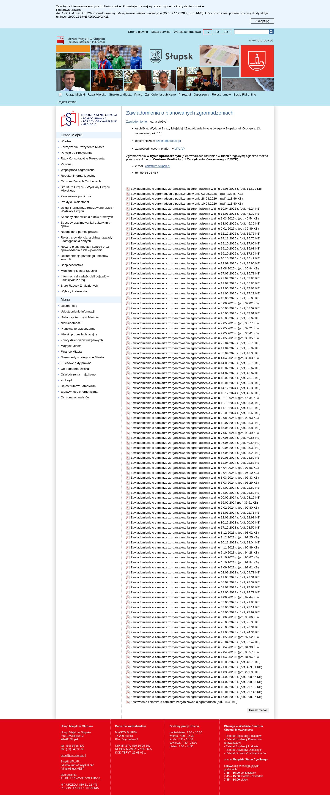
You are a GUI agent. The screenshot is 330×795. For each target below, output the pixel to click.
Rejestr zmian (67, 102)
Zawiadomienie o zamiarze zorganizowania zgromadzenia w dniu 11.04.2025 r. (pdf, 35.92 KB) (196, 348)
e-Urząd (66, 380)
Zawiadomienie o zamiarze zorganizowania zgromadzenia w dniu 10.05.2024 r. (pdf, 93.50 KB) (196, 457)
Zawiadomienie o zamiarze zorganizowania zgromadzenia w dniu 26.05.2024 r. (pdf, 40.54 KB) (196, 442)
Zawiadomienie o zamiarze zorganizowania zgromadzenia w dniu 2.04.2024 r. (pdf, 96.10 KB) (195, 472)
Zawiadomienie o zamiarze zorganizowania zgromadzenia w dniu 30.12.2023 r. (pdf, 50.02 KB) (196, 522)
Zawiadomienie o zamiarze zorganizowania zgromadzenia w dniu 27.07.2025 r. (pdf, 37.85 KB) (196, 278)
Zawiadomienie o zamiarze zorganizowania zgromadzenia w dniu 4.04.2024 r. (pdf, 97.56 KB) (195, 467)
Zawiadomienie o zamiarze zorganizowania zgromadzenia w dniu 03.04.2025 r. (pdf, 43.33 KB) (196, 353)
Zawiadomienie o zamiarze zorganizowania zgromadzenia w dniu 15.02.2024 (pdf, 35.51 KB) (194, 502)
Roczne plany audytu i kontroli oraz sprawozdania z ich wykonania (85, 248)
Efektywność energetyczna (79, 391)
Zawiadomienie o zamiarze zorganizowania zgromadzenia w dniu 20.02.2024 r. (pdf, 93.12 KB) (196, 497)
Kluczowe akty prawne (76, 363)
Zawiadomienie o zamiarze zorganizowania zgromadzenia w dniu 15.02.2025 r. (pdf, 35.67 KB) (196, 368)
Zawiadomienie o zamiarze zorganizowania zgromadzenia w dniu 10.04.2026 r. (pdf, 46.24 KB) (196, 208)
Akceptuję (262, 21)
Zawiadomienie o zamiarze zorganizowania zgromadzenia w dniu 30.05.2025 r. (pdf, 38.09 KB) (196, 308)
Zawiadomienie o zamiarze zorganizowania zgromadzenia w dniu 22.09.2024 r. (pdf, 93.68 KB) (196, 413)
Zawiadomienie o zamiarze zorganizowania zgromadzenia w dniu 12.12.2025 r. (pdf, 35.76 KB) (196, 233)
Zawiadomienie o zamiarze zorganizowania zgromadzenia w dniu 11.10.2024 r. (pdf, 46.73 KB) (196, 408)
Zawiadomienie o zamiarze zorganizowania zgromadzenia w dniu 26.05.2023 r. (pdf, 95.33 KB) (196, 622)
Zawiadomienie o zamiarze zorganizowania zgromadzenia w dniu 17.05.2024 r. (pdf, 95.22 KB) (196, 453)
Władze (66, 141)
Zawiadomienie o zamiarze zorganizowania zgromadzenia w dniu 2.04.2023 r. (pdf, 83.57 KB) (195, 652)
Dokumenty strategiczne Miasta (82, 357)
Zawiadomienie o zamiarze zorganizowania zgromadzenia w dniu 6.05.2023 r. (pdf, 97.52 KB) (195, 637)
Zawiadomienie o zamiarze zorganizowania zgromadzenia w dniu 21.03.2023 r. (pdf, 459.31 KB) (196, 667)
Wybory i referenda (74, 291)
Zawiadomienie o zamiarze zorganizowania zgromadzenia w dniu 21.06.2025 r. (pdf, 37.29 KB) (196, 293)
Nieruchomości (71, 323)
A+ (216, 31)
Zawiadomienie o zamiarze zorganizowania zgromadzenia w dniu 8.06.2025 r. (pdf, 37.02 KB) (195, 303)
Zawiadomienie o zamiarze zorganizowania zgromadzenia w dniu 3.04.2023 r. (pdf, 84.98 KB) (195, 647)
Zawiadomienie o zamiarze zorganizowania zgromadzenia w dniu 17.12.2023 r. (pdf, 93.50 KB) (196, 527)
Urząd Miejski (75, 94)
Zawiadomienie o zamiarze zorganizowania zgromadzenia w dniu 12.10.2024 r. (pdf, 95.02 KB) (196, 403)
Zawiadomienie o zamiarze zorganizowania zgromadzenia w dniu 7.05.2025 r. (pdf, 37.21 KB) (195, 328)
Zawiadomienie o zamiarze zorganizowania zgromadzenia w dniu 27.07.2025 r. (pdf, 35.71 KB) (196, 273)
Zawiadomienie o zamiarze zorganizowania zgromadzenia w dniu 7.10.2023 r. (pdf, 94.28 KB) (195, 552)
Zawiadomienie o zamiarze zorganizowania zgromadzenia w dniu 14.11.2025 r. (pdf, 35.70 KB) (196, 238)
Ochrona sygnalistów (75, 397)
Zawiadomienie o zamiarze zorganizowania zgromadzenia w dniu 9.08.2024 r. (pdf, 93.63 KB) (195, 417)
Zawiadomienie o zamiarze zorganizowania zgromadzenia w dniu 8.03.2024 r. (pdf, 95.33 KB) (195, 477)
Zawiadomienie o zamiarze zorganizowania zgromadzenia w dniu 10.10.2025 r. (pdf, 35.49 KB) (196, 258)
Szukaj (271, 32)
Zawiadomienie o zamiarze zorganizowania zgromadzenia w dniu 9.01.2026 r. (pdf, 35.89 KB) (195, 228)
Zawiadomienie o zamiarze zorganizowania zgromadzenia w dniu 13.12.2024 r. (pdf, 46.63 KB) (196, 393)
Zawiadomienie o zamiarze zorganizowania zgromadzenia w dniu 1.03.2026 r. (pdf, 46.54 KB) (195, 218)
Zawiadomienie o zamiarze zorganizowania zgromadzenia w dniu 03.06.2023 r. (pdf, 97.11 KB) (196, 607)
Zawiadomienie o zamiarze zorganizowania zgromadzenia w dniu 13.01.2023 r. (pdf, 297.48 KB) (196, 692)
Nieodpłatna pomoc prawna (79, 231)
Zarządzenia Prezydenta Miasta (82, 147)
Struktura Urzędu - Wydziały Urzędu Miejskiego (85, 188)
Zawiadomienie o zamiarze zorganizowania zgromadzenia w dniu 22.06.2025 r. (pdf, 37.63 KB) (196, 288)
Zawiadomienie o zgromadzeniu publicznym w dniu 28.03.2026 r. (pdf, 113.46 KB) (187, 198)
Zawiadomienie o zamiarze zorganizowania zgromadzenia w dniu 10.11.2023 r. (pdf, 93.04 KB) (196, 542)
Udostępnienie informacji (78, 311)
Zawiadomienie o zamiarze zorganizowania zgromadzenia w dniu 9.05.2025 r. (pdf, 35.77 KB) (195, 323)
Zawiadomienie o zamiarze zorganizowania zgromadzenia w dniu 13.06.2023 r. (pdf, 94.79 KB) (196, 592)
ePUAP (180, 148)
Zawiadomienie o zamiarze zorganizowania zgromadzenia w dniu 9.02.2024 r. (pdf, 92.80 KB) (195, 507)
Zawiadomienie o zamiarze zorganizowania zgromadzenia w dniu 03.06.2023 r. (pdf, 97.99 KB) (196, 612)
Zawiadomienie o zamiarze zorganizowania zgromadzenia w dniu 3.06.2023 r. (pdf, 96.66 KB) (195, 617)
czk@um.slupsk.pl (168, 141)
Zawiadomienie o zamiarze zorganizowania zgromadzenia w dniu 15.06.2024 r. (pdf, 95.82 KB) (196, 428)
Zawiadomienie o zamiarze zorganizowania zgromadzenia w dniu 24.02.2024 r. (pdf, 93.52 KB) (196, 492)
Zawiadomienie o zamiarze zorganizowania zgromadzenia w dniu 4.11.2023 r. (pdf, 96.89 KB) (195, 547)
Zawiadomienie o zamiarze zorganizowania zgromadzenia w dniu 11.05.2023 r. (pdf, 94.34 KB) (196, 632)
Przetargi (185, 94)
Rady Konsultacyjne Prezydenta (82, 158)
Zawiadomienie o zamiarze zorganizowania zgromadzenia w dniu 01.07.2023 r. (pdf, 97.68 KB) (196, 587)
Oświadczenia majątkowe (78, 374)
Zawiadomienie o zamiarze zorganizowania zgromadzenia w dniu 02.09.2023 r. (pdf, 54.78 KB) (196, 572)
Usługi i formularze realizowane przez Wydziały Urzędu (87, 209)
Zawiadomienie (136, 121)
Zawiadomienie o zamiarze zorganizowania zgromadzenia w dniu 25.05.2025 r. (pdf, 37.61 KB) (196, 313)
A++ (226, 31)
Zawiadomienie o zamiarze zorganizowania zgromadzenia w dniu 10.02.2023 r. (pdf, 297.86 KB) (196, 687)
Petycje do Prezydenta (76, 152)
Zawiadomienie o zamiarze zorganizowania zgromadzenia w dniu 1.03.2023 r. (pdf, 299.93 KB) (196, 672)
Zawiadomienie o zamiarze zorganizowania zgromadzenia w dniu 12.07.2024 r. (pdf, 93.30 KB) (196, 423)
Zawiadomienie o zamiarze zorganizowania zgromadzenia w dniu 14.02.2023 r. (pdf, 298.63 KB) (196, 682)
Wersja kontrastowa (187, 31)
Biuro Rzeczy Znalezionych (79, 285)
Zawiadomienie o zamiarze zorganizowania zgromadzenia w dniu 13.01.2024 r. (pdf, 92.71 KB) (196, 512)
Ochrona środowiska (75, 368)
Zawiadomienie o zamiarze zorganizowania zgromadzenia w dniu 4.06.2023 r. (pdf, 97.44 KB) (195, 597)
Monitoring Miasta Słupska (79, 270)
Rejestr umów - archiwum (78, 386)
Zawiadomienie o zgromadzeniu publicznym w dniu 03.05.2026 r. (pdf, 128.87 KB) (187, 193)
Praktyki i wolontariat (75, 202)
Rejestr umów (221, 94)
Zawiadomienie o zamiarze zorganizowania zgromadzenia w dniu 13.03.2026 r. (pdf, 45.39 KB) (196, 213)
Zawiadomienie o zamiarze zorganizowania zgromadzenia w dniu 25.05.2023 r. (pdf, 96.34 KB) (196, 627)
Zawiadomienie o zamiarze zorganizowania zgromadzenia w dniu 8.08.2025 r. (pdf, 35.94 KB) (195, 268)
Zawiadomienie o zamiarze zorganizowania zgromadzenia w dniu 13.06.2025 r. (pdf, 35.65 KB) (196, 298)
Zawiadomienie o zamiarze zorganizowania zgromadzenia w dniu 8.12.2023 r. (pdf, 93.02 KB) (195, 532)
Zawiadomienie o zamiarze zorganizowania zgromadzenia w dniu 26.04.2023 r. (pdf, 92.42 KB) (196, 642)
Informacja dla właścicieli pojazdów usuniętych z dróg (85, 278)
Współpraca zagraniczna (78, 170)
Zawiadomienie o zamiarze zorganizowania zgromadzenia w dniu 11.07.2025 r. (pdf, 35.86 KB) (196, 283)
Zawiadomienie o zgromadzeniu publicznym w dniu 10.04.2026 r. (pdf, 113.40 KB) (187, 203)
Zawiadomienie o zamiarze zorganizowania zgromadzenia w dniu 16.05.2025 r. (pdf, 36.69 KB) (196, 318)
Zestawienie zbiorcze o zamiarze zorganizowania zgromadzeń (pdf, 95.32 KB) (184, 702)
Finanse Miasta (71, 351)
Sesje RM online (245, 94)
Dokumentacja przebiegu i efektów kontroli (84, 257)
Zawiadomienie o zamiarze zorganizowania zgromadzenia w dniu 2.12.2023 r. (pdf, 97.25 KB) (195, 537)
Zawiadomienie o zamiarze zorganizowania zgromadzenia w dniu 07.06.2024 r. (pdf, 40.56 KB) (196, 437)
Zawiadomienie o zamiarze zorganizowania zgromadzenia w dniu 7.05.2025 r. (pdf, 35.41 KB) (195, 333)
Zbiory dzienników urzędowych (82, 340)
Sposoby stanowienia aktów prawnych (87, 217)
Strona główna (138, 31)
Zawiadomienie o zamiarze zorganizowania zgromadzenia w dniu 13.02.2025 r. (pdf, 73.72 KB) (196, 378)
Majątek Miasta (71, 346)
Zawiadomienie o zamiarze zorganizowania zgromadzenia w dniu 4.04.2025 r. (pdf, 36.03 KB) (195, 358)
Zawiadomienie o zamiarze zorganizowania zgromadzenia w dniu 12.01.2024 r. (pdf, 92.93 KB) (196, 517)
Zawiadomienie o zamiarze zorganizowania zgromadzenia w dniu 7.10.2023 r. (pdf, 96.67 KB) (195, 557)
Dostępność (69, 305)
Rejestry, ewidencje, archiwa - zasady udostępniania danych (86, 239)
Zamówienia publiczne (160, 94)
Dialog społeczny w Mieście (80, 317)
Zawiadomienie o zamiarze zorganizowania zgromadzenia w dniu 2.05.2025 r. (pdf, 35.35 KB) (195, 338)
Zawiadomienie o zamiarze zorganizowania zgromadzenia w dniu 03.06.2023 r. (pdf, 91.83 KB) (196, 602)
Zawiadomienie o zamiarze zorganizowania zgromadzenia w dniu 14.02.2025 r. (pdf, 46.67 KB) (196, 373)
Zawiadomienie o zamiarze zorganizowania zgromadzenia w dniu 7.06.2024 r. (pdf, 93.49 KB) (195, 433)
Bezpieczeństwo (72, 265)
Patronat (66, 164)
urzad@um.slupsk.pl (73, 755)
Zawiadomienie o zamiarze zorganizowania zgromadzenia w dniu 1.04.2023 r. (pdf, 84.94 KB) (195, 657)
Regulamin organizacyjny (78, 175)
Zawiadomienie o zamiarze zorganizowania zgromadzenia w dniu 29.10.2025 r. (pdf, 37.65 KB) (196, 243)
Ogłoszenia (201, 94)
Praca (138, 94)
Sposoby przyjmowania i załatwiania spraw (85, 224)
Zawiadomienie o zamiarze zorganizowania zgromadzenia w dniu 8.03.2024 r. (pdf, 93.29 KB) (195, 482)
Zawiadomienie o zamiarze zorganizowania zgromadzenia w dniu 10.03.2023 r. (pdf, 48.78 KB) (196, 662)
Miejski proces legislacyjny (79, 334)
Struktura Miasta (120, 94)
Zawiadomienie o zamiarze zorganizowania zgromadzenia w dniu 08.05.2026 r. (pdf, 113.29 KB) (196, 188)
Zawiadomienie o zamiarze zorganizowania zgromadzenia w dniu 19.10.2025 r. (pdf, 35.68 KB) (196, 248)
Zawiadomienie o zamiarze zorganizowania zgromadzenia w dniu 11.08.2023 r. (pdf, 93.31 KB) (196, 577)
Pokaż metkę (258, 710)
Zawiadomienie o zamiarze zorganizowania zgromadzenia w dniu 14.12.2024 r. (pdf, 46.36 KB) (196, 388)
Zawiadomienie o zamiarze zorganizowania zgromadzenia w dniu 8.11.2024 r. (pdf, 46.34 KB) (195, 398)
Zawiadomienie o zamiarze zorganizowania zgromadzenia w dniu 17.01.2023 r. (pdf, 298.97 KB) (196, 697)
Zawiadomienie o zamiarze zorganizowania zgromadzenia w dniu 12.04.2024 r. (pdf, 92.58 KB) (196, 462)
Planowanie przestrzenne (78, 328)
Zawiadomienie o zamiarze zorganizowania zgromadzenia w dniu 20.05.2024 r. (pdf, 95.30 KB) (196, 448)
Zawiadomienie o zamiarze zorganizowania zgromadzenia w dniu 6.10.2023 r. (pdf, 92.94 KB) (195, 562)
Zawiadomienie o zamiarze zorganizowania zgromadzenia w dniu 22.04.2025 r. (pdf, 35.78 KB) (196, 343)
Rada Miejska (97, 94)
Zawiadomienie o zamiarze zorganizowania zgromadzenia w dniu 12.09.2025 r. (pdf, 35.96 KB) (196, 263)
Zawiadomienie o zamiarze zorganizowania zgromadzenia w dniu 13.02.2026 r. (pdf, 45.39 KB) (196, 223)
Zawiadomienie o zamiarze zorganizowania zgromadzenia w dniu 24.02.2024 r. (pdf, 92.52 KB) (196, 487)
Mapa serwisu (160, 31)
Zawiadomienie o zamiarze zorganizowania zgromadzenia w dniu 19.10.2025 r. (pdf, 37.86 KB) (196, 253)
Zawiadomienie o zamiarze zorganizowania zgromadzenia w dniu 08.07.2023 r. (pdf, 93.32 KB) (196, 582)
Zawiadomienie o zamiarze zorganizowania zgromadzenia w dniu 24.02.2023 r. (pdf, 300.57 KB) (196, 677)
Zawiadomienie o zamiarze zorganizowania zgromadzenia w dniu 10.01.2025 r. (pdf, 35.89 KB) (196, 383)
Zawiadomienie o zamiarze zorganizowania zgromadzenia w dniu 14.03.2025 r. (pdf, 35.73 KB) (196, 363)
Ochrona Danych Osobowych (81, 181)
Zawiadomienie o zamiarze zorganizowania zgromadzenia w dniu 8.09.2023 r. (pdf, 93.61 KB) (195, 567)
